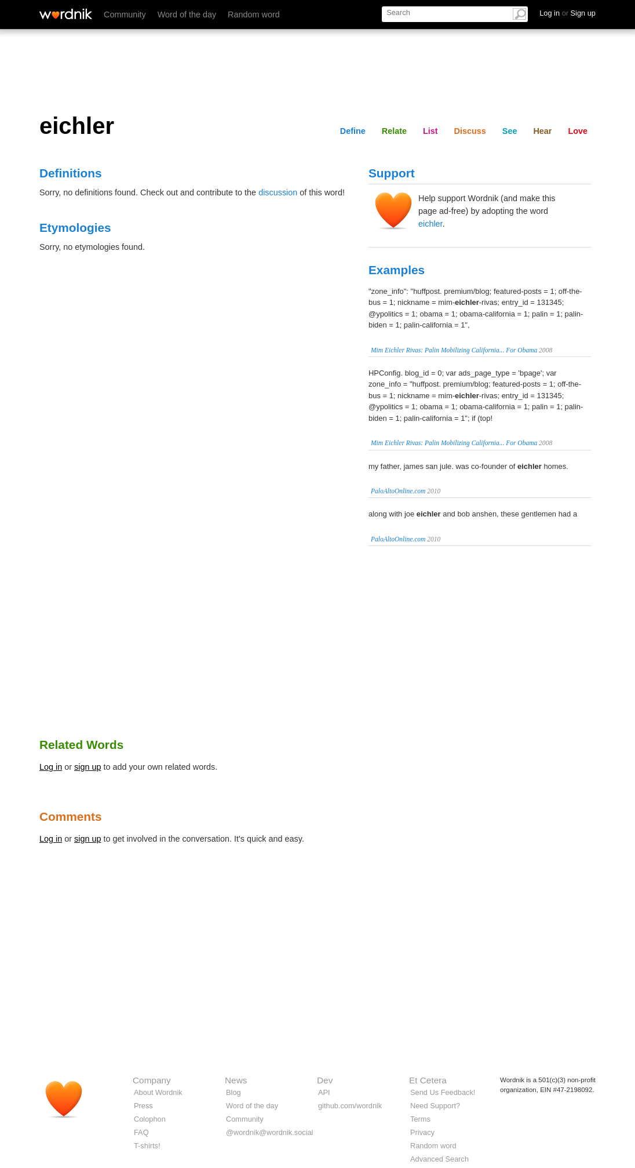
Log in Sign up (567, 13)
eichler (430, 223)
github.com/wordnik (350, 1105)
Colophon (150, 1119)
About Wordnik (158, 1092)
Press (143, 1105)
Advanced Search (439, 1159)
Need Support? (435, 1105)
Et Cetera (428, 1080)
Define (353, 131)
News (236, 1080)
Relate (394, 131)
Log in (50, 767)
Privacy (422, 1132)
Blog (233, 1092)
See (509, 131)
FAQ (141, 1132)
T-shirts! (147, 1145)
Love (577, 131)
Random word (254, 14)
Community (125, 14)
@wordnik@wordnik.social (269, 1132)
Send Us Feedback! (442, 1092)
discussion (277, 192)
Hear (542, 131)
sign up (87, 767)
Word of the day (187, 14)
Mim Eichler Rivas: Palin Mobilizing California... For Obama (454, 350)
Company (152, 1080)
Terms (420, 1119)
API (324, 1092)
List (430, 131)
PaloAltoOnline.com (398, 490)
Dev (325, 1080)
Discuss (470, 131)
